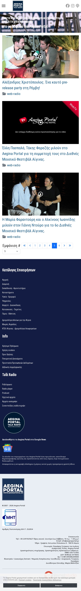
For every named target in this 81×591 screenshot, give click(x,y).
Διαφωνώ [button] (58, 585)
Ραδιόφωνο (7, 384)
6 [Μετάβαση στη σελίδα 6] (59, 245)
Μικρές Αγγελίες (9, 324)
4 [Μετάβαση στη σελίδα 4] (49, 245)
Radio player (7, 389)
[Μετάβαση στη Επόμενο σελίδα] (64, 245)
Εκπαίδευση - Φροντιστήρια (13, 288)
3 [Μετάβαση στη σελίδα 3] (44, 245)
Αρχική (5, 280)
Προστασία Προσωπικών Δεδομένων (17, 363)
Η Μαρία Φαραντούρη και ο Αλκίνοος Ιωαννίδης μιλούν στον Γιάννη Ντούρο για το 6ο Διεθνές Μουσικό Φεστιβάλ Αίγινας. (38, 225)
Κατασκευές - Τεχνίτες (12, 309)
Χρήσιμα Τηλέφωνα (10, 346)
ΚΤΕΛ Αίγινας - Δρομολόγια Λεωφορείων (19, 329)
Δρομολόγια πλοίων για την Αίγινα (16, 320)
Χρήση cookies (8, 350)
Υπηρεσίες (6, 301)
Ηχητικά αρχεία (8, 397)
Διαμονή (5, 284)
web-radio (13, 94)
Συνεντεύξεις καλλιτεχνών (13, 406)
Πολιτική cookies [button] (25, 580)
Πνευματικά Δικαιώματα (12, 359)
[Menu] (3, 5)
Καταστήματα (8, 292)
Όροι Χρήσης (7, 354)
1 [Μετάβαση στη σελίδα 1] (35, 245)
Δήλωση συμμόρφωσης (12, 367)
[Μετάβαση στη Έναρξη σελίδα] (24, 245)
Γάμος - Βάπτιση (8, 314)
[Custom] (77, 6)
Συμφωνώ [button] (21, 585)
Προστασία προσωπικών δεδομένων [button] (47, 580)
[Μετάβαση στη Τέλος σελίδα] (70, 245)
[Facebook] (68, 6)
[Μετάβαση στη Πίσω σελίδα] (30, 245)
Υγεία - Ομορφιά (9, 297)
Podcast (5, 393)
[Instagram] (72, 6)
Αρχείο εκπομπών (9, 401)
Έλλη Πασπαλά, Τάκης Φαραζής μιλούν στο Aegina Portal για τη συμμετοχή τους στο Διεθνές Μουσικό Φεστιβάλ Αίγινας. (40, 154)
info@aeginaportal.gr (70, 541)
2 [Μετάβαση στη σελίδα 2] (40, 245)
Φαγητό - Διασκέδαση (11, 305)
